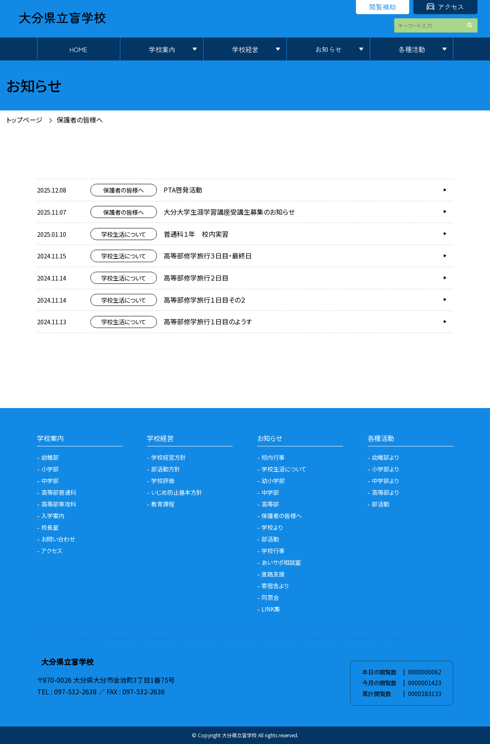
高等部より (385, 492)
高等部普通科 (58, 492)
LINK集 (270, 609)
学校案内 (162, 49)
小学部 (50, 469)
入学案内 (53, 515)
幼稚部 (50, 457)
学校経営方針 (168, 457)
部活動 (270, 539)
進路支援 (273, 574)
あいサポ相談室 (281, 562)
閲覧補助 (382, 7)
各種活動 (411, 49)
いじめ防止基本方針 (176, 492)
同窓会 (270, 597)
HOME (78, 49)
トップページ (24, 120)
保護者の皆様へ (80, 120)
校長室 (50, 527)
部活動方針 (165, 469)
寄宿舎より (275, 585)
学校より (272, 527)
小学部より (385, 469)
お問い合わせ (58, 539)
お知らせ (328, 49)
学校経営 (245, 49)
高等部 (270, 504)
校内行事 (273, 457)
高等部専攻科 (58, 504)
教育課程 (162, 504)
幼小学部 (273, 480)
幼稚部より (385, 457)
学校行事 (273, 550)
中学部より (385, 480)
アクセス (445, 7)
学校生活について (283, 469)
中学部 (50, 480)
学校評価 (162, 480)
